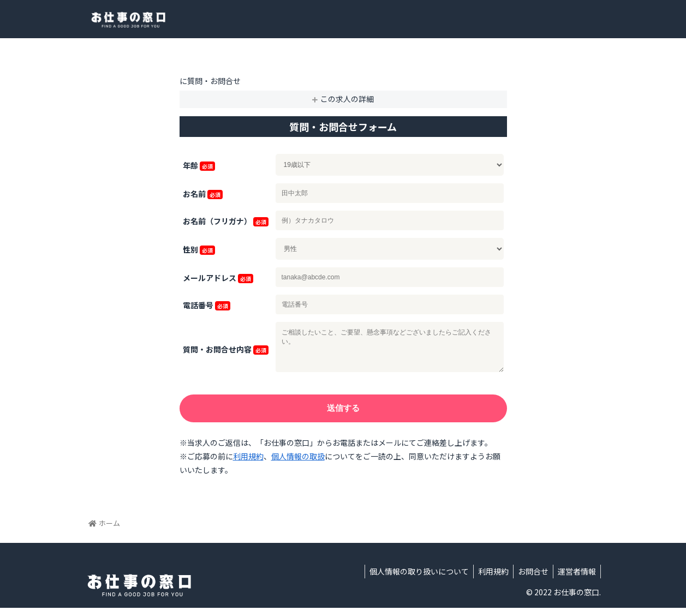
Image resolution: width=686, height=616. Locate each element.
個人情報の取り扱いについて (411, 579)
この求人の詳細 (347, 98)
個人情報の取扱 (298, 464)
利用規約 (248, 464)
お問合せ (530, 579)
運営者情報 (576, 579)
